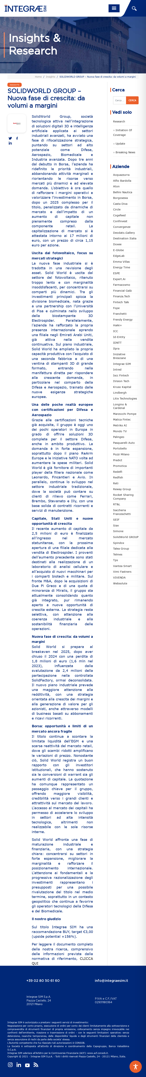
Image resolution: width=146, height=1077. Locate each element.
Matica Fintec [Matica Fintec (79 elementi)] (122, 419)
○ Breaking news (124, 152)
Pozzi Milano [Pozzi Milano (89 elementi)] (121, 454)
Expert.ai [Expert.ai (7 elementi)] (119, 279)
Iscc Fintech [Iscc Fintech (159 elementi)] (121, 375)
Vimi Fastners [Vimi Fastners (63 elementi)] (122, 571)
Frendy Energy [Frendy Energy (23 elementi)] (123, 319)
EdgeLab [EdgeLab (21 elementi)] (119, 255)
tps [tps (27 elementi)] (115, 560)
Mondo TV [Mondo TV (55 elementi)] (120, 431)
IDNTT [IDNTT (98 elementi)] (117, 342)
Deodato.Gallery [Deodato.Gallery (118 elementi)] (124, 232)
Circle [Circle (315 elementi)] (117, 209)
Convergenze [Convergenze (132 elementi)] (121, 226)
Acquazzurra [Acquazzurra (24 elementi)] (121, 174)
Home (38, 76)
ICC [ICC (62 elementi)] (115, 331)
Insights (50, 76)
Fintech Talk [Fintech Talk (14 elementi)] (121, 302)
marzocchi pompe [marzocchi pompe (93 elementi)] (124, 413)
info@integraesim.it (111, 981)
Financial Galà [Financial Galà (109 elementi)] (122, 290)
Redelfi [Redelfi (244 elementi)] (117, 471)
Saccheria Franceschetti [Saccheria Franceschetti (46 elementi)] (122, 512)
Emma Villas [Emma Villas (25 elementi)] (121, 261)
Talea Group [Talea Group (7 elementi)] (121, 548)
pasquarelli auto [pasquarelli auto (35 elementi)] (124, 442)
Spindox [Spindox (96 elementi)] (118, 542)
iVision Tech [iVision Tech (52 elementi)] (121, 381)
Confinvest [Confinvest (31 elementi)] (120, 221)
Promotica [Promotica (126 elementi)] (120, 465)
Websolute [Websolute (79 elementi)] (120, 583)
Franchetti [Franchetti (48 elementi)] (120, 313)
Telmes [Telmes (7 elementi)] (117, 554)
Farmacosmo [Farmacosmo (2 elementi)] (121, 284)
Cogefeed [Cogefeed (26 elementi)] (119, 215)
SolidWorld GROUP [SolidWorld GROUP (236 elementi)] (125, 537)
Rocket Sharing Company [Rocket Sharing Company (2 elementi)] (123, 496)
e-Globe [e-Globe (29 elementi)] (118, 250)
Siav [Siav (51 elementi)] (116, 525)
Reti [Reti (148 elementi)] (115, 483)
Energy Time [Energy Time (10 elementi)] (121, 267)
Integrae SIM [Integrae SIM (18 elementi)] (122, 363)
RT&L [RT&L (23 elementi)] (116, 504)
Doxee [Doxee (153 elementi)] (117, 244)
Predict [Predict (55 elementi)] (117, 460)
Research (119, 121)
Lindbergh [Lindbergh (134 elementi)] (120, 392)
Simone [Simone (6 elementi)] (118, 531)
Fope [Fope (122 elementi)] (116, 308)
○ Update (119, 143)
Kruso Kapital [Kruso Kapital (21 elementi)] (122, 387)
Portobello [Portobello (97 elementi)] (120, 448)
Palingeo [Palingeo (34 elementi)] (118, 436)
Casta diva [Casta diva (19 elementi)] (120, 203)
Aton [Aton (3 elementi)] (116, 186)
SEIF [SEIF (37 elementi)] (116, 519)
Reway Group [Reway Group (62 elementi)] (122, 489)
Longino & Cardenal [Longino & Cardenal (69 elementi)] (120, 406)
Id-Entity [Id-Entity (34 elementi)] (119, 337)
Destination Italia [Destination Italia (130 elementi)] (124, 238)
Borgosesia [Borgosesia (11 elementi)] (120, 197)
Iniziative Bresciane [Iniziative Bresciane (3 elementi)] (119, 356)
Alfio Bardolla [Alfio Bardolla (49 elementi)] (122, 180)
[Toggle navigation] (114, 8)
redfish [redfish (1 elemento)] (118, 477)
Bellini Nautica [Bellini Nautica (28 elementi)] (122, 192)
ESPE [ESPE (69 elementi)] (116, 273)
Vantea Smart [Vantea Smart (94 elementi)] (122, 566)
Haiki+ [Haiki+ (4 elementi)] (117, 325)
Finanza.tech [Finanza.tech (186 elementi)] (121, 296)
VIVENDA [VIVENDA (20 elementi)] (119, 577)
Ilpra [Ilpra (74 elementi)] (116, 348)
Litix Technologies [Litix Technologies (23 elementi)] (125, 398)
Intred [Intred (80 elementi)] (117, 369)
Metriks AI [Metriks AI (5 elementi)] (120, 425)
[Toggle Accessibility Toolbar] (135, 1066)
